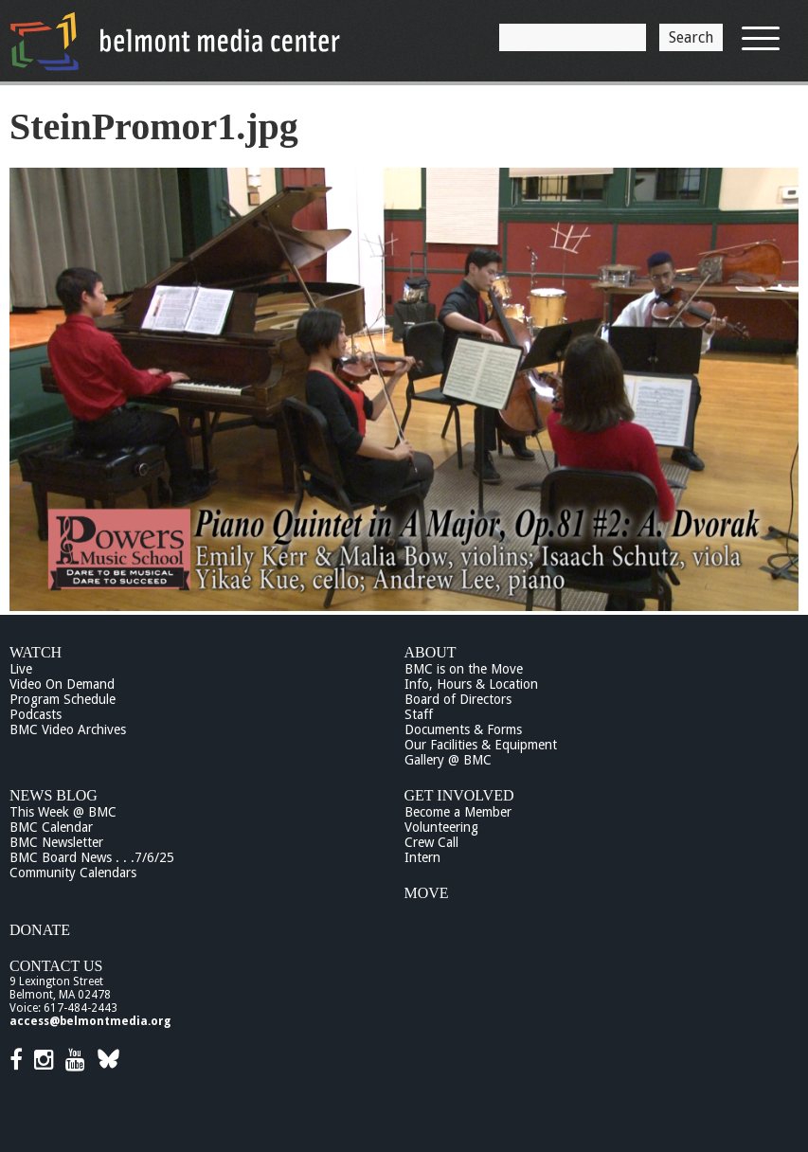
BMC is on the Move (463, 668)
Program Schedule (62, 699)
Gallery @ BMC (448, 759)
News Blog (53, 795)
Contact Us (55, 966)
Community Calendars (72, 872)
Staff (418, 714)
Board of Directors (458, 699)
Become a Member (458, 811)
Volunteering (441, 827)
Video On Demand (62, 684)
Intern (422, 857)
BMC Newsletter (56, 842)
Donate (39, 930)
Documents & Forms (463, 729)
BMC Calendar (51, 827)
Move (426, 893)
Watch (35, 652)
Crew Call (431, 842)
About (430, 652)
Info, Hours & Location (471, 684)
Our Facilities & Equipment (480, 744)
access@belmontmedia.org (90, 1021)
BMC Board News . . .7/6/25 (91, 857)
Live (20, 668)
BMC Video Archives (67, 729)
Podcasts (35, 714)
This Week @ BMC (63, 811)
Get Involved (459, 795)
